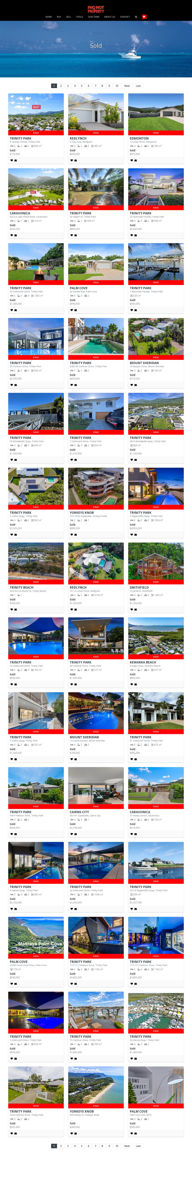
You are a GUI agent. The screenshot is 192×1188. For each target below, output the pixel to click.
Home (48, 16)
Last (138, 85)
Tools (79, 16)
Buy (59, 16)
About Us (109, 16)
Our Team (93, 16)
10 (117, 85)
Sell (68, 16)
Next (127, 85)
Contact (125, 16)
